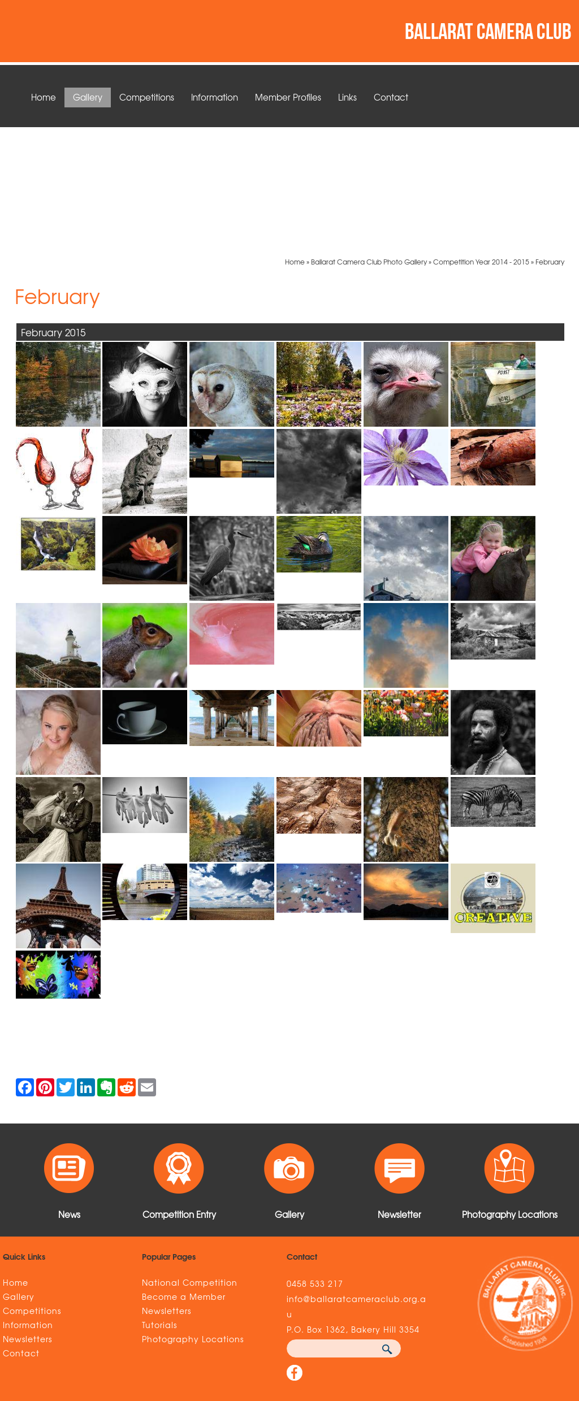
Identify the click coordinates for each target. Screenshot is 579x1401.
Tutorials (159, 1204)
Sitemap (95, 1329)
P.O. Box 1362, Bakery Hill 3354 (353, 1209)
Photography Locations (193, 1218)
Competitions (146, 97)
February (549, 141)
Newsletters (27, 1218)
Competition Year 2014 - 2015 (481, 141)
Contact (391, 97)
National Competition (189, 1162)
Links (347, 97)
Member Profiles (288, 97)
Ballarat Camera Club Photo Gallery (369, 141)
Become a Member (184, 1176)
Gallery (87, 97)
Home (43, 97)
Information (214, 97)
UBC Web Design (455, 1329)
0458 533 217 (315, 1163)
